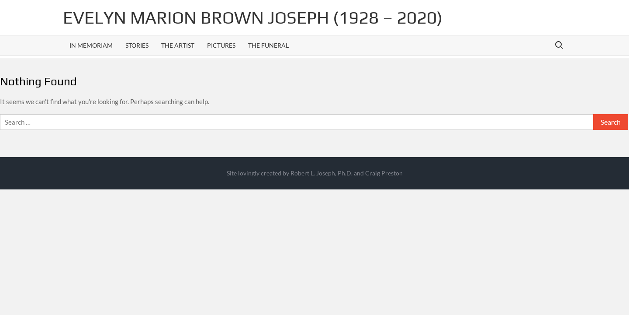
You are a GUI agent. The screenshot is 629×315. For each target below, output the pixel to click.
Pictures (221, 45)
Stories (137, 45)
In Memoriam (91, 45)
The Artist (177, 45)
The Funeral (268, 45)
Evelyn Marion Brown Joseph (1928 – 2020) (252, 17)
